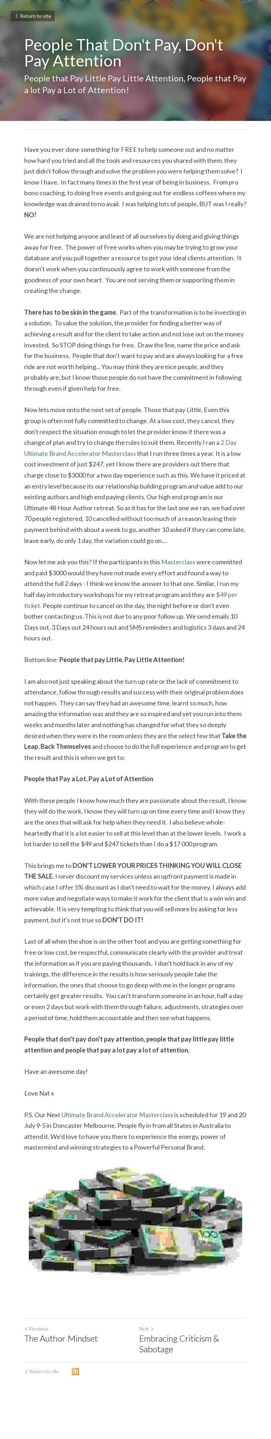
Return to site (32, 16)
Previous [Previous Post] (36, 1329)
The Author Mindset (61, 1338)
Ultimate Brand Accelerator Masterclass (117, 1115)
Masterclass (178, 562)
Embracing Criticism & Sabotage (179, 1343)
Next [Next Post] (146, 1329)
